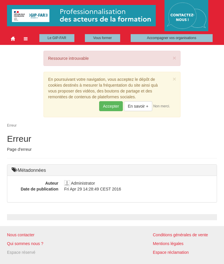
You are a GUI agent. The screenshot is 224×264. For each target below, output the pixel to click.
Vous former (102, 38)
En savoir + (138, 106)
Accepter (111, 106)
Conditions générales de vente (180, 234)
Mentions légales (168, 243)
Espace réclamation (171, 252)
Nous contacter (20, 234)
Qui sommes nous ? (25, 243)
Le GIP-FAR (57, 38)
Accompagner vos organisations (171, 38)
